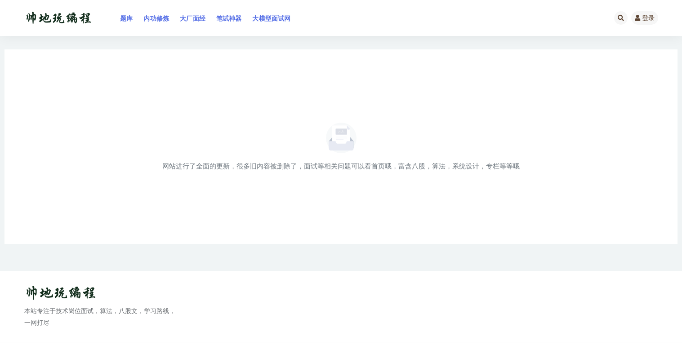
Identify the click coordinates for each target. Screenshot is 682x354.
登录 (645, 18)
